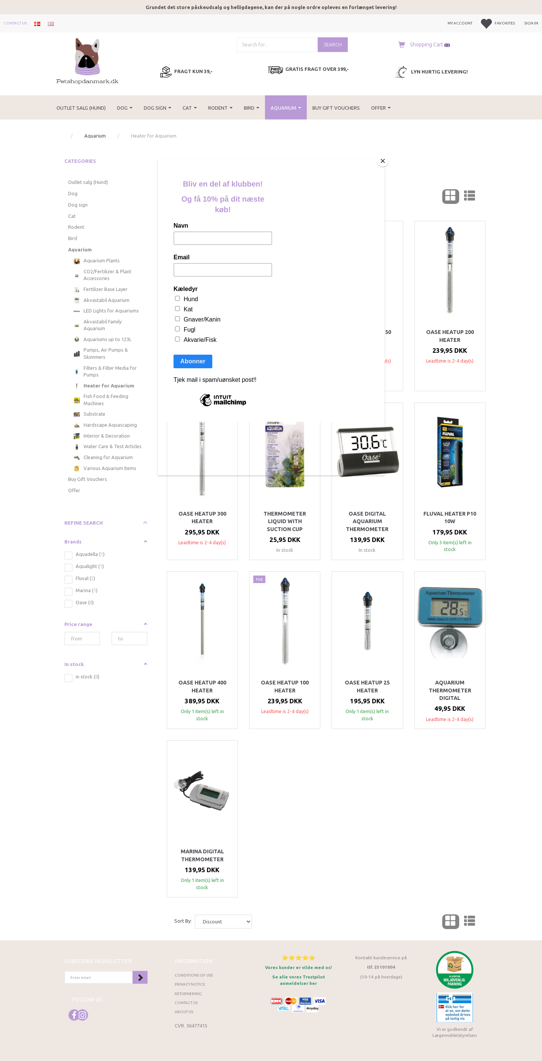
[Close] (382, 161)
